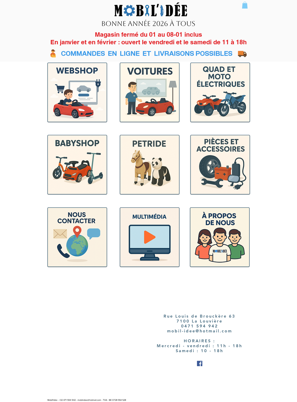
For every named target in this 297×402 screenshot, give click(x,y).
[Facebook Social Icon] (199, 363)
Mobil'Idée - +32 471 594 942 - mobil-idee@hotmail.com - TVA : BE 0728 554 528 (86, 400)
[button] (245, 5)
